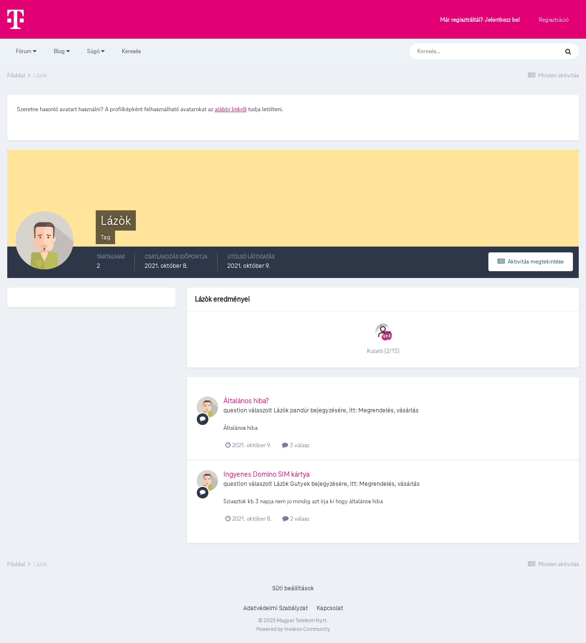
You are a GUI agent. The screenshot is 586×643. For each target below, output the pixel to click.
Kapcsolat (330, 608)
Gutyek (300, 484)
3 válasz (295, 445)
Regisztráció (554, 19)
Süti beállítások (293, 588)
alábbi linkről (231, 109)
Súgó (95, 51)
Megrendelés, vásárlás (388, 410)
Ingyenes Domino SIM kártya (266, 474)
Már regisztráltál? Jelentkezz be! (480, 20)
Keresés (131, 51)
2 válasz (295, 518)
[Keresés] (474, 51)
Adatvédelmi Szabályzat (275, 608)
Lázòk (281, 410)
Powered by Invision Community (293, 629)
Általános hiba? (246, 400)
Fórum (26, 51)
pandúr (299, 410)
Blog (62, 51)
